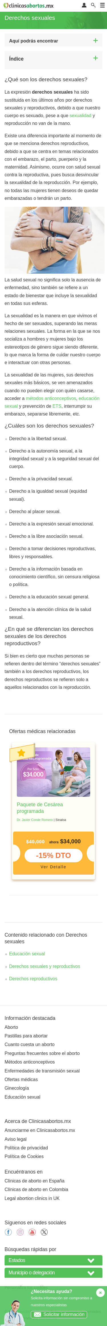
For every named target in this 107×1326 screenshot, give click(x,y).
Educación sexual (27, 953)
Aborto (11, 1027)
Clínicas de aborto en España (34, 1180)
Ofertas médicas (21, 1079)
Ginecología (17, 1088)
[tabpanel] (53, 811)
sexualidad (81, 115)
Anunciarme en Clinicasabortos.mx (40, 1130)
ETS (57, 406)
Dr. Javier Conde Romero (35, 819)
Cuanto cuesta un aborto (29, 1044)
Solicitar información (57, 1314)
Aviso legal (16, 1139)
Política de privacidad (26, 1147)
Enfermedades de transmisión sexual (42, 1070)
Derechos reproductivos (33, 978)
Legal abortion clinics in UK (32, 1198)
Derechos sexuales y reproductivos (44, 966)
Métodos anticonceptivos (30, 1062)
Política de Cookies (24, 1156)
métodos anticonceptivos (51, 398)
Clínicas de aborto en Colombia (36, 1189)
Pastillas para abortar (26, 1035)
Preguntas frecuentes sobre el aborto (42, 1053)
